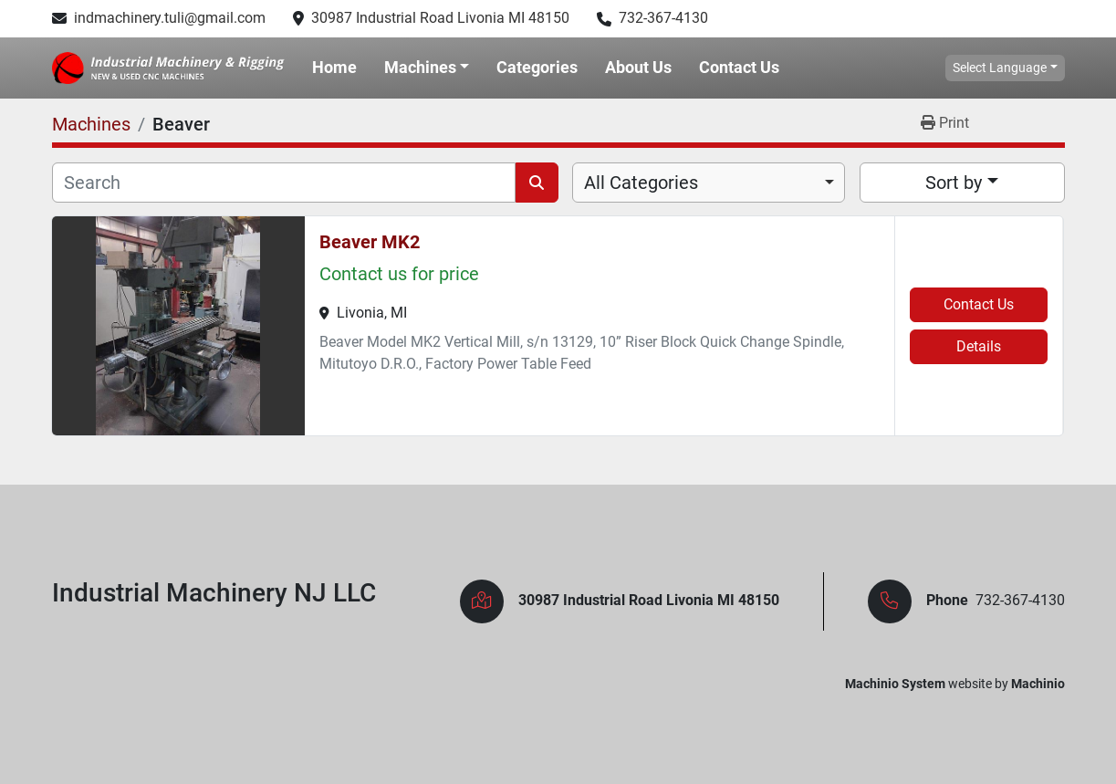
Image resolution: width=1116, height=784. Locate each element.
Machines (420, 67)
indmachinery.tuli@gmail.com (170, 17)
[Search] (284, 182)
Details (978, 346)
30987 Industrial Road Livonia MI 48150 (440, 17)
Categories (537, 67)
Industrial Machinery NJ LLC (214, 593)
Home (334, 67)
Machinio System (895, 683)
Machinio (1038, 683)
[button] (427, 67)
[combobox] (708, 182)
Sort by (953, 182)
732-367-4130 (663, 17)
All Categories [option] (641, 182)
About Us (638, 67)
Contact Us (739, 67)
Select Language (1000, 67)
